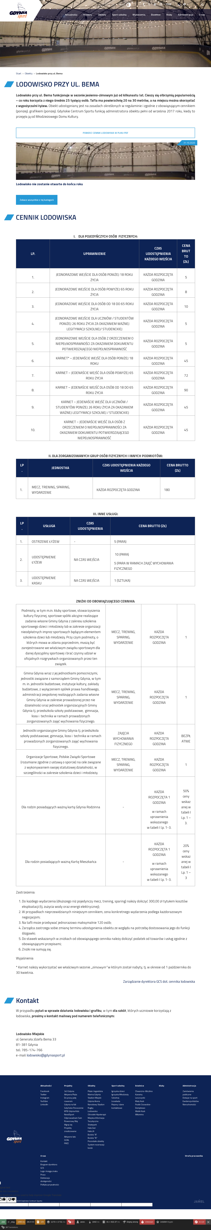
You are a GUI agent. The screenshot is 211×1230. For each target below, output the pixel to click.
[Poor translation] (11, 1200)
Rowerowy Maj (71, 1121)
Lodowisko (93, 1111)
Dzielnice (155, 14)
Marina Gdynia (94, 1094)
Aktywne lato (70, 1136)
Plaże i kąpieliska (95, 1091)
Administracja (185, 14)
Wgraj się (68, 1124)
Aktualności (71, 14)
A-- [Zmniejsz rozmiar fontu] (114, 4)
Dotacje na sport (190, 1097)
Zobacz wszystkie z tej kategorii (37, 200)
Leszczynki (140, 1097)
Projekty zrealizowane (70, 1129)
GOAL (66, 1140)
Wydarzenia (139, 14)
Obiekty (102, 14)
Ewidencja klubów (191, 1101)
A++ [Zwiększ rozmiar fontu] (121, 4)
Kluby (169, 14)
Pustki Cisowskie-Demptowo (143, 1106)
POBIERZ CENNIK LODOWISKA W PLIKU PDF (105, 133)
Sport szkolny (119, 14)
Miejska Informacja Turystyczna (96, 1119)
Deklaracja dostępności (45, 1179)
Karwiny (139, 1094)
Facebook (44, 1091)
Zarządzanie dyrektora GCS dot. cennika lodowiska (159, 981)
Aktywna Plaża (70, 1094)
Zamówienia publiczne (188, 1093)
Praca (42, 1174)
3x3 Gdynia (69, 1091)
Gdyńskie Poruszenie (73, 1107)
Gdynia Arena (94, 1101)
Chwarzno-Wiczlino (144, 1091)
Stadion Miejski (94, 1097)
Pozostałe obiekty (96, 1141)
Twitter (43, 1094)
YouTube (44, 1101)
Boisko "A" (92, 1134)
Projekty (87, 14)
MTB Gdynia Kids (71, 1111)
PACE (66, 1143)
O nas (202, 14)
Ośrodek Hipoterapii (97, 1114)
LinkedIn (44, 1104)
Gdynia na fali (70, 1104)
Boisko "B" (92, 1137)
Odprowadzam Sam (73, 1117)
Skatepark (92, 1124)
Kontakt (43, 1161)
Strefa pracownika (194, 1155)
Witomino (139, 1114)
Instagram (44, 1097)
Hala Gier (92, 1127)
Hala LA (91, 1131)
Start (19, 73)
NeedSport (69, 1114)
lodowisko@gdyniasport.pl (46, 1055)
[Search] (202, 4)
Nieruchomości (189, 1104)
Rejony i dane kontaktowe (117, 1106)
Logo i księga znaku (49, 1171)
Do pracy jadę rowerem (70, 1099)
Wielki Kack (140, 1111)
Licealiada (115, 1101)
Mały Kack (139, 1101)
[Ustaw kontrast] (128, 4)
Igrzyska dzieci (118, 1091)
